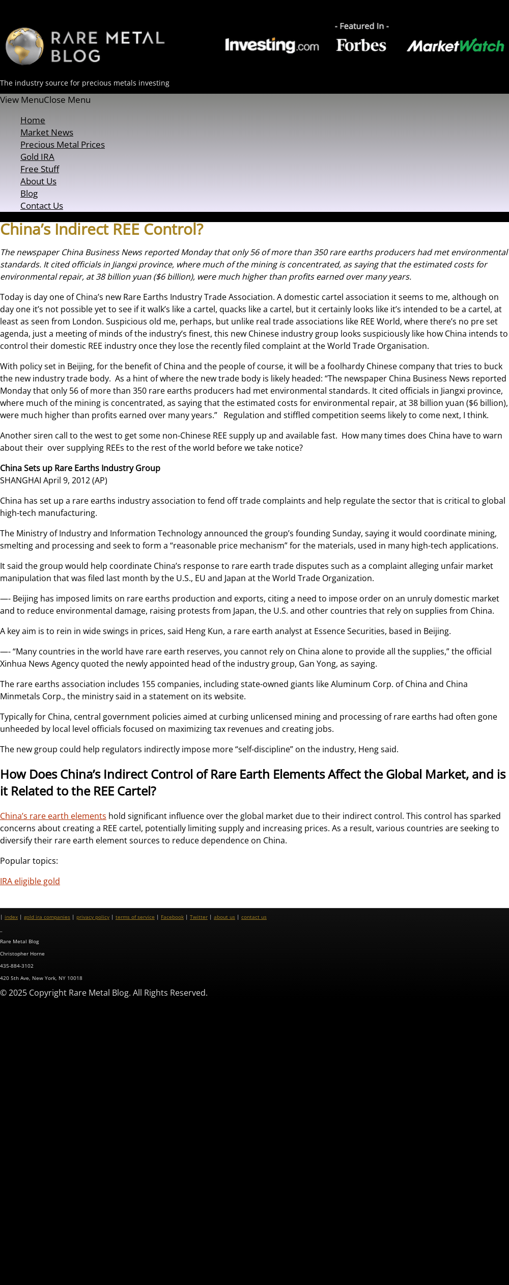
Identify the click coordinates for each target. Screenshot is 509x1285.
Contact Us (41, 205)
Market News (46, 132)
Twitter (199, 916)
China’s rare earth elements (53, 816)
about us (224, 916)
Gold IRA (37, 156)
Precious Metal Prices (62, 144)
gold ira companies (47, 916)
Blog (29, 193)
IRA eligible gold (30, 881)
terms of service (135, 916)
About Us (38, 181)
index (11, 916)
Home (32, 120)
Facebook (172, 916)
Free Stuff (39, 169)
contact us (254, 916)
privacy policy (92, 916)
